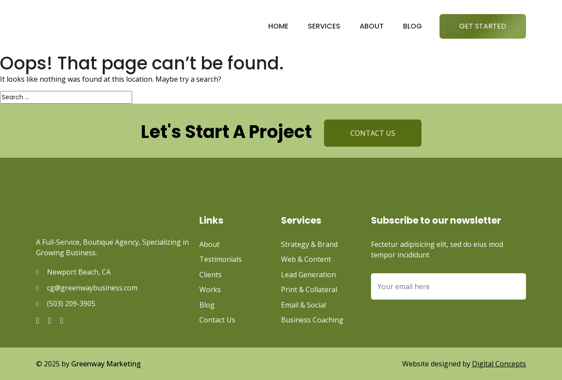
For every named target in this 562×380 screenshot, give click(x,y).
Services (324, 26)
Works (210, 289)
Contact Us (217, 320)
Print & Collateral (309, 289)
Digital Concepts (499, 364)
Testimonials (220, 259)
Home (278, 26)
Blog (412, 26)
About (372, 26)
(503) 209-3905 (71, 303)
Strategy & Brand (309, 244)
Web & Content (306, 259)
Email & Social (303, 305)
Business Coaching (312, 320)
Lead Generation (308, 274)
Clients (210, 274)
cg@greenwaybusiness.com (92, 288)
